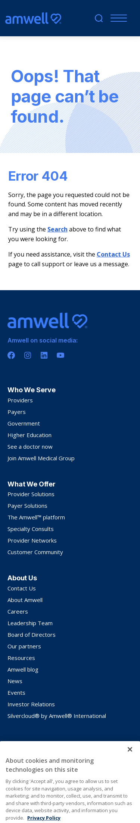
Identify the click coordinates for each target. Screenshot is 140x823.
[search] (99, 18)
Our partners (24, 646)
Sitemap (80, 743)
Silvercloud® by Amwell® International (56, 715)
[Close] (130, 763)
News (14, 681)
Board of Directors (31, 634)
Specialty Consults (30, 528)
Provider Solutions (31, 494)
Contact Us (113, 254)
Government (23, 423)
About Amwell (25, 600)
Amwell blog (22, 669)
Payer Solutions (27, 505)
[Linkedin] (44, 355)
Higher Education (29, 435)
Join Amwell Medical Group (41, 458)
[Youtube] (60, 355)
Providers (20, 400)
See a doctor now (30, 446)
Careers (17, 611)
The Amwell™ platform (36, 517)
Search (57, 229)
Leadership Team (30, 623)
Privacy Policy (21, 743)
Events (16, 692)
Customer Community (35, 552)
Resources (21, 657)
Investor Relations (31, 704)
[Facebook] (11, 355)
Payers (16, 411)
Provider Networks (32, 540)
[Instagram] (27, 355)
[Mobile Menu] (117, 18)
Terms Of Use (53, 743)
